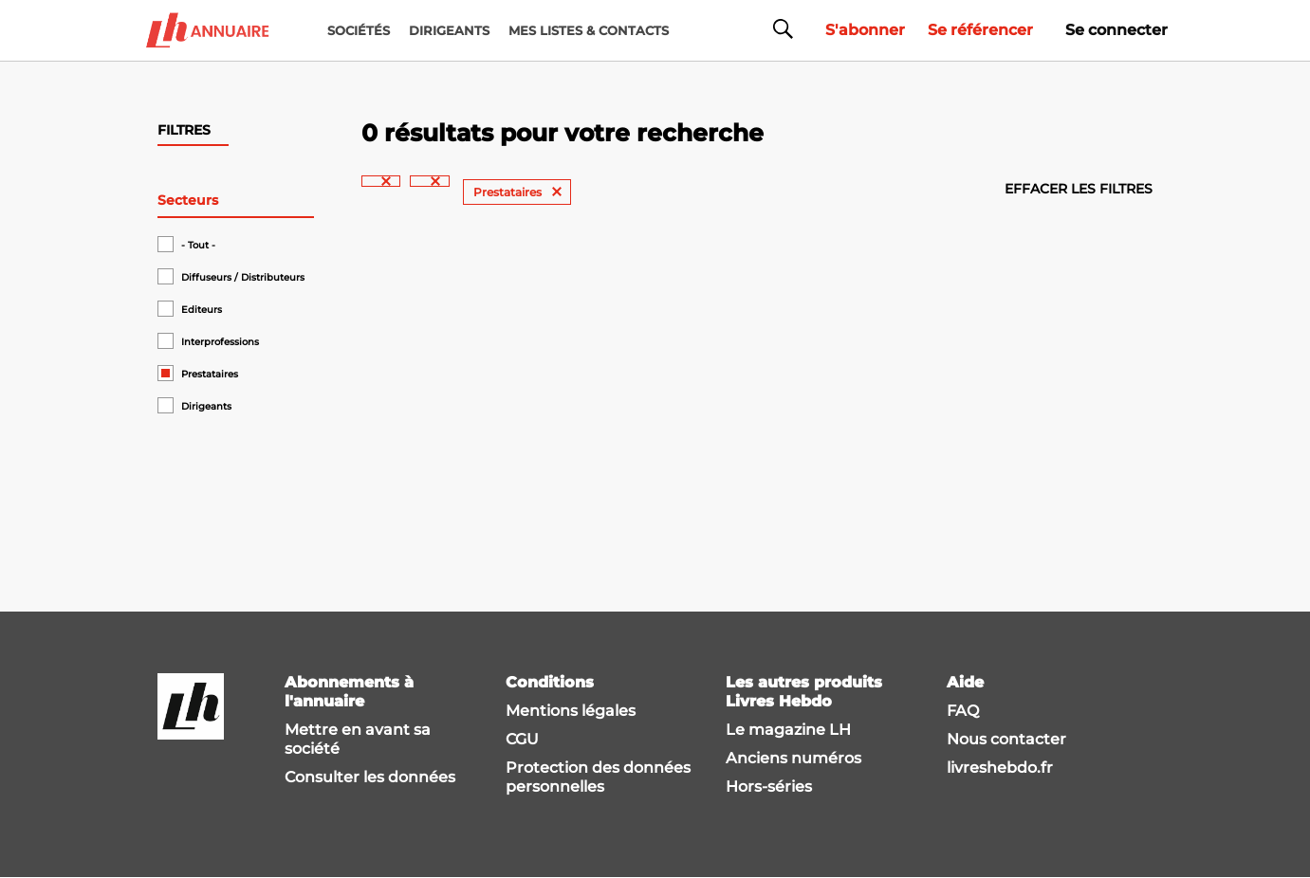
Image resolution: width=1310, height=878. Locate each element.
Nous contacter (1006, 739)
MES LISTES (588, 30)
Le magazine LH (788, 730)
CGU (522, 739)
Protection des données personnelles (598, 777)
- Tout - (198, 245)
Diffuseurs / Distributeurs (242, 277)
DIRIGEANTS (449, 30)
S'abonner (865, 30)
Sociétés (358, 30)
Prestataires (209, 374)
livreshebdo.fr (1000, 768)
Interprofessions (220, 342)
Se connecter (1116, 30)
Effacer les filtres (1079, 188)
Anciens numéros (793, 758)
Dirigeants (206, 406)
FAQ (963, 711)
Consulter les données (370, 777)
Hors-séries (769, 786)
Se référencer (980, 30)
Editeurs (201, 309)
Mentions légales (571, 711)
